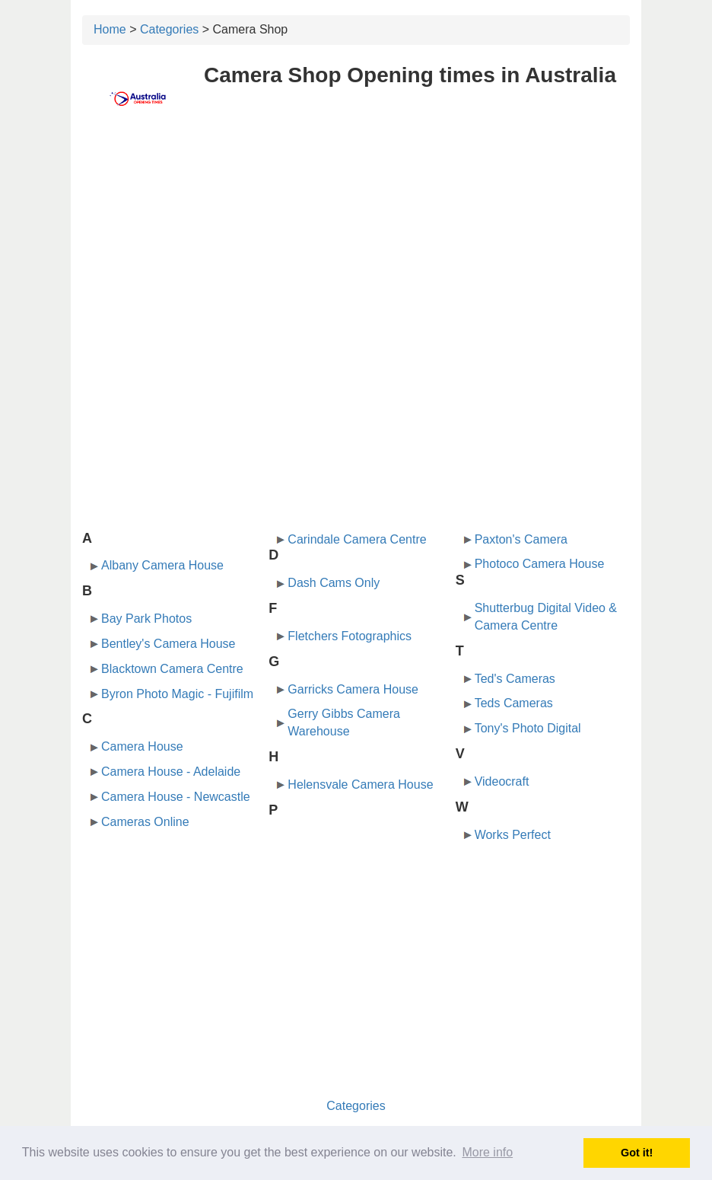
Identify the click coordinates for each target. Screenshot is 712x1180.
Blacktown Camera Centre (172, 668)
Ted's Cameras (515, 678)
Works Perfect (513, 834)
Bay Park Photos (146, 618)
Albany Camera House (162, 565)
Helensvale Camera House (360, 784)
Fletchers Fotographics (350, 636)
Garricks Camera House (353, 689)
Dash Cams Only (334, 582)
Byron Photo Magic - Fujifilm (177, 693)
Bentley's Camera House (168, 643)
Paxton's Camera (521, 539)
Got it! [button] (637, 1153)
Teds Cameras (514, 703)
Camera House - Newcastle (175, 796)
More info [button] (487, 1152)
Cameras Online (145, 821)
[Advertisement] (356, 241)
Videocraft (502, 781)
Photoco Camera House (540, 563)
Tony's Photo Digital (528, 728)
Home (110, 29)
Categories (169, 29)
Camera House (142, 746)
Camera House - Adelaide (170, 771)
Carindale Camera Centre (357, 539)
